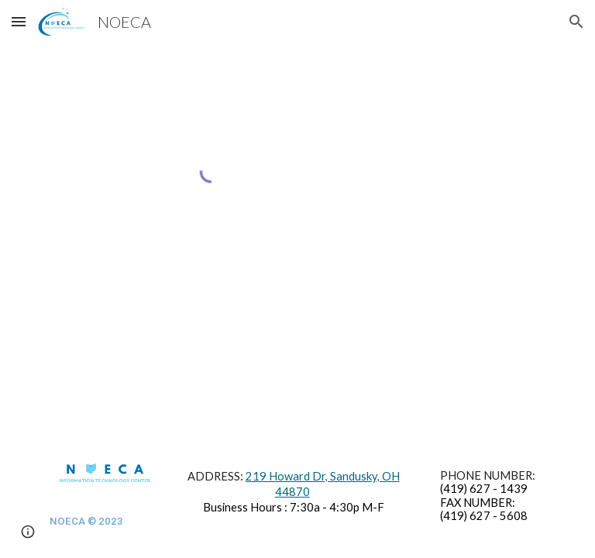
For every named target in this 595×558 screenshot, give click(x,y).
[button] (18, 21)
